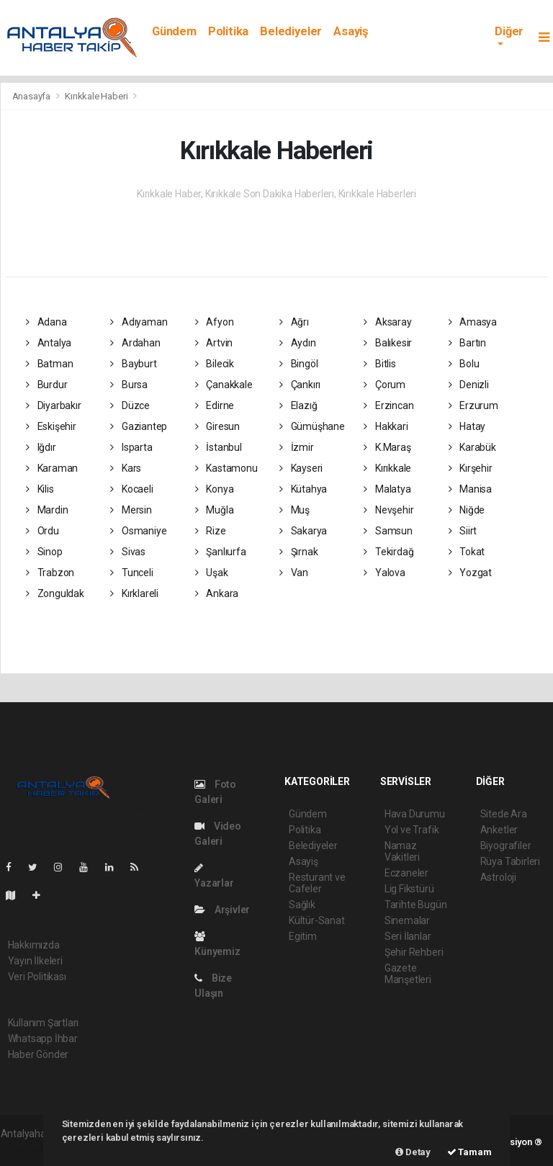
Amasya (473, 322)
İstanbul (218, 447)
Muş (294, 510)
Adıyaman (138, 322)
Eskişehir (51, 426)
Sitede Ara (503, 814)
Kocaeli (131, 489)
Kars (125, 468)
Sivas (127, 551)
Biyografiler (505, 845)
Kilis (40, 489)
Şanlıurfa (220, 551)
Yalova (384, 572)
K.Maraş (387, 447)
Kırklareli (134, 593)
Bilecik (214, 363)
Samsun (388, 531)
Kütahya (303, 489)
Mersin (130, 510)
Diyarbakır (53, 405)
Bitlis (379, 363)
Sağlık (302, 904)
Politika (228, 31)
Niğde (467, 510)
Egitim (303, 936)
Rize (210, 531)
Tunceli (131, 572)
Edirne (214, 405)
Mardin (47, 510)
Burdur (46, 384)
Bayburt (133, 363)
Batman (49, 363)
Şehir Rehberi (414, 952)
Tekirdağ (388, 551)
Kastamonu (226, 468)
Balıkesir (388, 343)
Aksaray (387, 322)
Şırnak (298, 551)
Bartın (467, 343)
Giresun (217, 426)
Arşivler (222, 909)
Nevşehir (388, 510)
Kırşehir (471, 468)
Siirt (463, 531)
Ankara (216, 593)
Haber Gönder (38, 1054)
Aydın (297, 343)
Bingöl (298, 363)
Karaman (52, 468)
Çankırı (299, 384)
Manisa (470, 489)
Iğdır (41, 447)
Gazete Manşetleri (408, 973)
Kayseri (301, 468)
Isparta (131, 447)
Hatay (467, 426)
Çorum (384, 384)
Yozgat (470, 572)
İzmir (296, 447)
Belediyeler (291, 31)
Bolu (464, 363)
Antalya (48, 343)
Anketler (499, 829)
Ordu (42, 531)
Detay (413, 1152)
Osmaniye (138, 531)
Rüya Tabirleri (510, 861)
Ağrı (294, 322)
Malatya (387, 489)
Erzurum (473, 405)
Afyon (214, 322)
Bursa (129, 384)
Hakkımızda (34, 945)
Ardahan (135, 343)
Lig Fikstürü (409, 888)
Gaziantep (138, 426)
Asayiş (350, 31)
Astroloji (498, 877)
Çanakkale (224, 384)
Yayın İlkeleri (35, 961)
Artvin (214, 343)
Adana (46, 322)
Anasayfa (32, 96)
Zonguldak (55, 593)
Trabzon (50, 572)
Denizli (469, 384)
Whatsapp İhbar (43, 1038)
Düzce (130, 405)
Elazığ (298, 405)
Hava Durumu (415, 814)
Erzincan (388, 405)
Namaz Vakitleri (402, 851)
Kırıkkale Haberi (96, 96)
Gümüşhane (312, 426)
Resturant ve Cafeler (317, 882)
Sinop (44, 551)
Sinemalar (407, 920)
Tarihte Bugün (416, 904)
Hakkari (386, 426)
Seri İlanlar (408, 936)
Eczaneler (406, 873)
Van (293, 572)
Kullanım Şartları (43, 1022)
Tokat (467, 551)
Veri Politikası (37, 976)
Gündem (174, 31)
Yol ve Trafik (412, 829)
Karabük (472, 447)
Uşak (211, 572)
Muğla (214, 510)
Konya (214, 489)
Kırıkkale (387, 468)
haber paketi (28, 1148)
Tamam (469, 1152)
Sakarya (303, 531)
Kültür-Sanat (317, 920)
